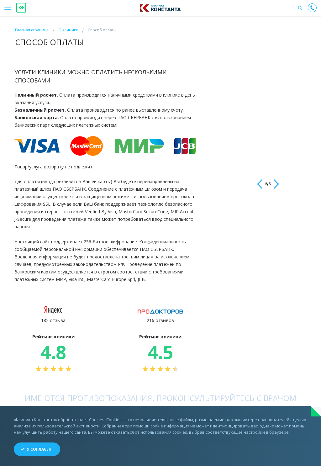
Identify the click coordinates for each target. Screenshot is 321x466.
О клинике (68, 30)
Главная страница (32, 30)
